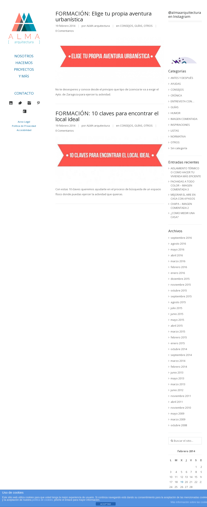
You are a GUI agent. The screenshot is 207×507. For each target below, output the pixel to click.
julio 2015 (176, 308)
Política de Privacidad (24, 125)
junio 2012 (177, 390)
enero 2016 (178, 273)
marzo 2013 (178, 384)
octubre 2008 (179, 425)
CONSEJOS (126, 26)
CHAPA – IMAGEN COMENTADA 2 (181, 206)
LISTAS (175, 130)
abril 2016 (177, 255)
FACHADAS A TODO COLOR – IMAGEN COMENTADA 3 (182, 185)
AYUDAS (176, 84)
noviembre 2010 (181, 407)
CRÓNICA (176, 95)
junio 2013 (177, 372)
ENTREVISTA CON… (182, 101)
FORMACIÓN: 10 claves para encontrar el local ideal (106, 116)
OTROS (148, 26)
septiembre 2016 (181, 238)
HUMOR (175, 113)
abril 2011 (177, 402)
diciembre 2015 (180, 279)
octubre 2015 (179, 290)
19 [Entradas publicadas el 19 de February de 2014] (181, 482)
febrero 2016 (179, 267)
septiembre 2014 (181, 355)
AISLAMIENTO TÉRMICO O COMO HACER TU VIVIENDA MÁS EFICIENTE (186, 172)
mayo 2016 (177, 249)
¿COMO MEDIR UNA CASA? (183, 215)
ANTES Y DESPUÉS (182, 78)
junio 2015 (177, 314)
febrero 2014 (179, 366)
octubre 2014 (179, 349)
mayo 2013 (177, 378)
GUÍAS (138, 26)
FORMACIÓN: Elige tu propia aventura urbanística (103, 16)
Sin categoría (179, 148)
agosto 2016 (178, 243)
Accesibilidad (24, 130)
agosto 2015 (178, 302)
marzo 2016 (178, 261)
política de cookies (42, 499)
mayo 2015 (177, 320)
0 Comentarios (64, 31)
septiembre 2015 (181, 296)
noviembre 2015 (181, 284)
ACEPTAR (105, 504)
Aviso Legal (24, 121)
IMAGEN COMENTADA (184, 119)
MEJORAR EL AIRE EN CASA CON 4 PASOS (183, 196)
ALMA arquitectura (98, 26)
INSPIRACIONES (180, 125)
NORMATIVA (178, 136)
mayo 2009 (177, 413)
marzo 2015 (178, 331)
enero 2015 (178, 343)
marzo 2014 (178, 361)
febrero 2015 (179, 337)
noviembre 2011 (181, 396)
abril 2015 (177, 325)
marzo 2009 (178, 419)
